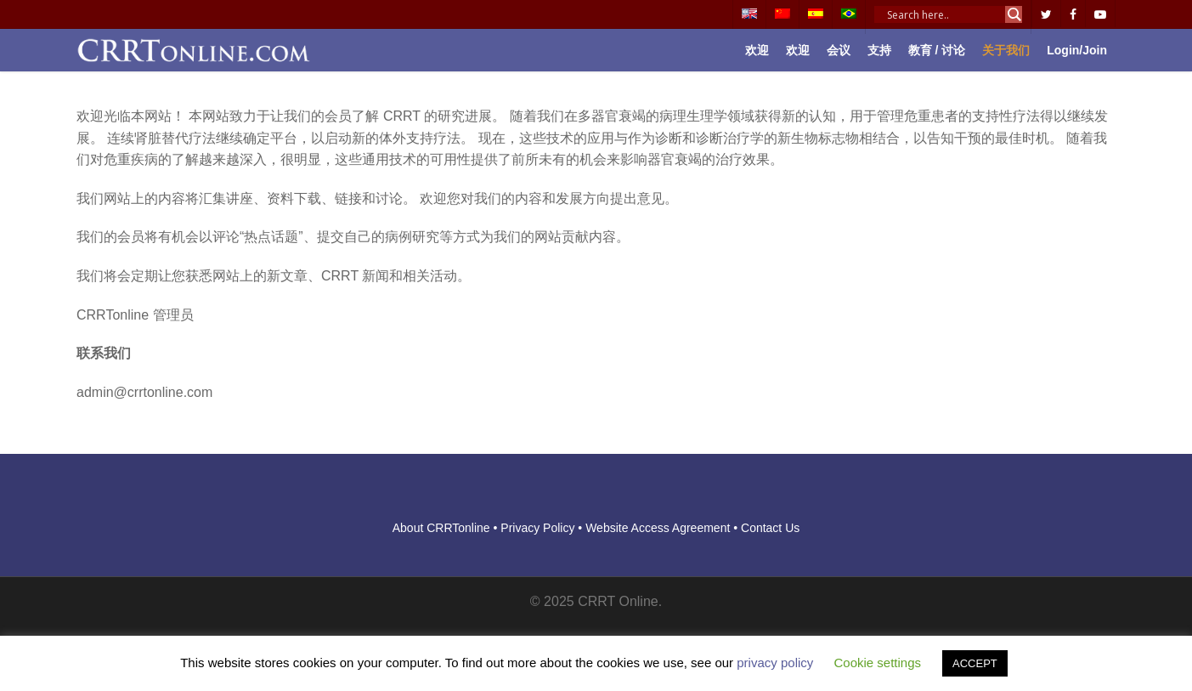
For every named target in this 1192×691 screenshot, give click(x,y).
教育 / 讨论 (937, 50)
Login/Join (1077, 50)
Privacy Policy (537, 528)
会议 (838, 50)
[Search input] (944, 14)
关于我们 (1006, 50)
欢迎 (757, 50)
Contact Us (770, 528)
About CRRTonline (441, 528)
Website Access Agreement (657, 528)
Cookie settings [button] (877, 662)
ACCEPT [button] (974, 663)
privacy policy (775, 662)
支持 (879, 50)
